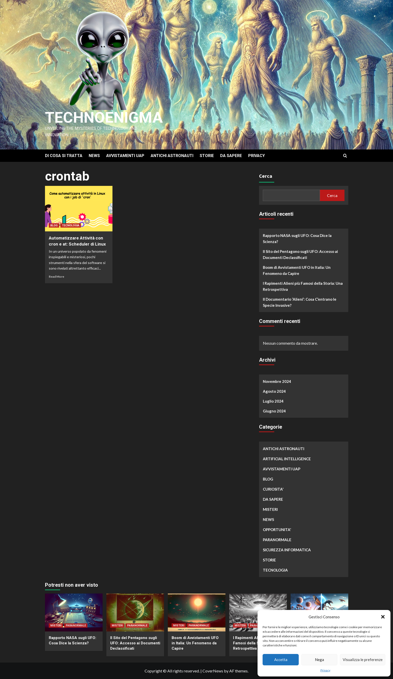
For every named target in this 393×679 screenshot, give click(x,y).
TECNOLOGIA (70, 225)
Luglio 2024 (273, 401)
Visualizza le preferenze (363, 659)
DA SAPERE (231, 155)
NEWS (94, 155)
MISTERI (270, 509)
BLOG (54, 225)
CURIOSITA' (273, 489)
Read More (56, 276)
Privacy (325, 670)
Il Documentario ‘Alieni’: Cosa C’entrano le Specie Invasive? (299, 302)
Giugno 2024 (274, 411)
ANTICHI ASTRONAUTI (172, 155)
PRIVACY (256, 155)
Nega (319, 659)
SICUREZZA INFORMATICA (287, 549)
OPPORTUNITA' (277, 529)
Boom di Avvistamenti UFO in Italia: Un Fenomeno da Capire (297, 270)
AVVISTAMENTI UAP (125, 155)
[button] (382, 616)
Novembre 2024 (277, 381)
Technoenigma (104, 117)
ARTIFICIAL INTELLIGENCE (287, 458)
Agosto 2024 (274, 391)
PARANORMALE (277, 539)
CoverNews (212, 670)
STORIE (207, 155)
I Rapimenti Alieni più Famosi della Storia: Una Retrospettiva (303, 286)
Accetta (280, 659)
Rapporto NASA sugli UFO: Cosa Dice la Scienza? (297, 238)
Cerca (265, 176)
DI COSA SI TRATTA (63, 155)
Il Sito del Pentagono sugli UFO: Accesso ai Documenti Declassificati (300, 254)
